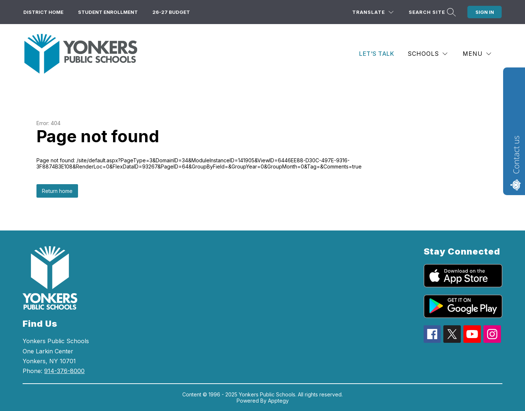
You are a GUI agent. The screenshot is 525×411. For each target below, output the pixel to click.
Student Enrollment (108, 12)
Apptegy (278, 401)
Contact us (516, 155)
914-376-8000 (64, 371)
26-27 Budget (171, 12)
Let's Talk (376, 53)
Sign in (484, 12)
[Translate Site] (372, 12)
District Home (43, 12)
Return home (57, 191)
